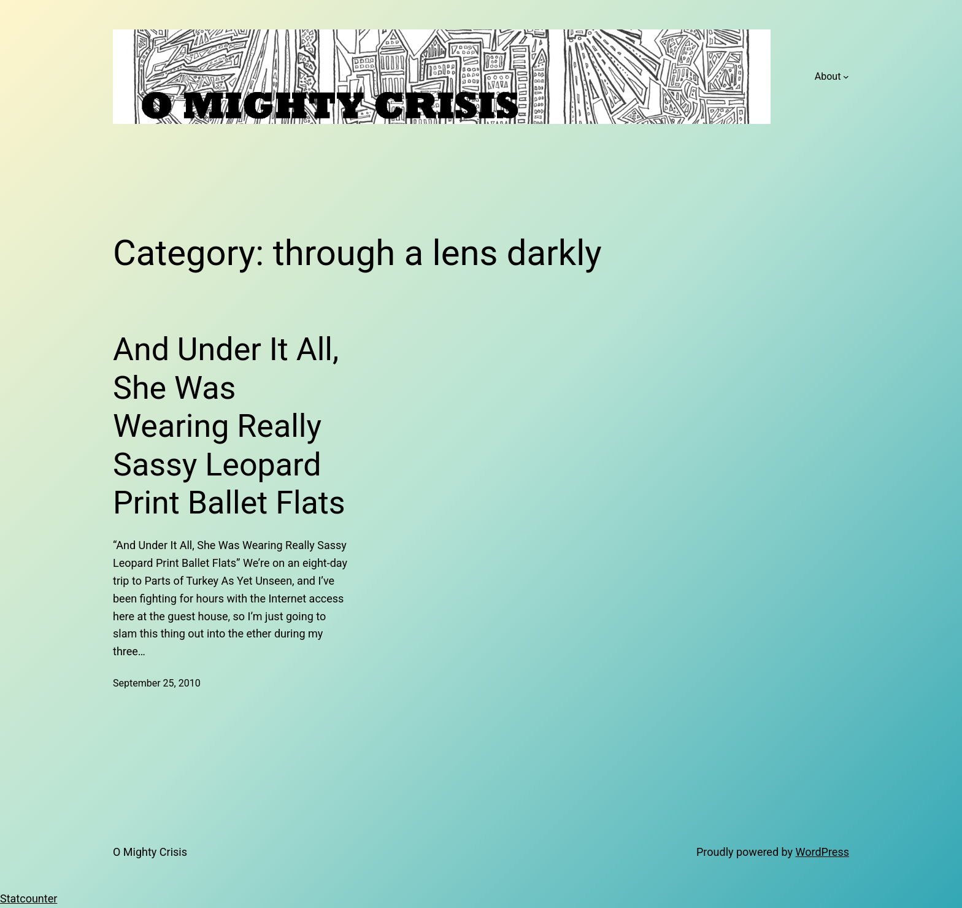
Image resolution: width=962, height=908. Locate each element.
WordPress (822, 851)
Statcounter (28, 898)
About (828, 76)
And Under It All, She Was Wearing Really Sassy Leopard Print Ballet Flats (229, 426)
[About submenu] (846, 77)
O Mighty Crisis (150, 851)
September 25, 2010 (157, 683)
